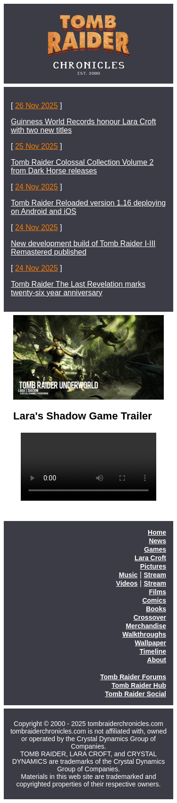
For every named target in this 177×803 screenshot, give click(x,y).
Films (157, 592)
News (157, 541)
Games (155, 549)
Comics (154, 600)
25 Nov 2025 (36, 146)
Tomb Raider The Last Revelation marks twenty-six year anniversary (78, 288)
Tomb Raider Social (135, 694)
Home (157, 532)
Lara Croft (150, 558)
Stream (155, 575)
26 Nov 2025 (36, 106)
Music (128, 575)
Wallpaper (150, 643)
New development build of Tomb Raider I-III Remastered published (83, 247)
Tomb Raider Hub (138, 685)
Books (156, 609)
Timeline (152, 651)
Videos (127, 583)
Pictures (153, 566)
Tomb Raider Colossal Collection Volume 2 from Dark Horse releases (82, 166)
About (156, 660)
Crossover (150, 617)
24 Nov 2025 (36, 187)
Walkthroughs (144, 634)
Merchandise (146, 626)
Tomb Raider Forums (133, 677)
